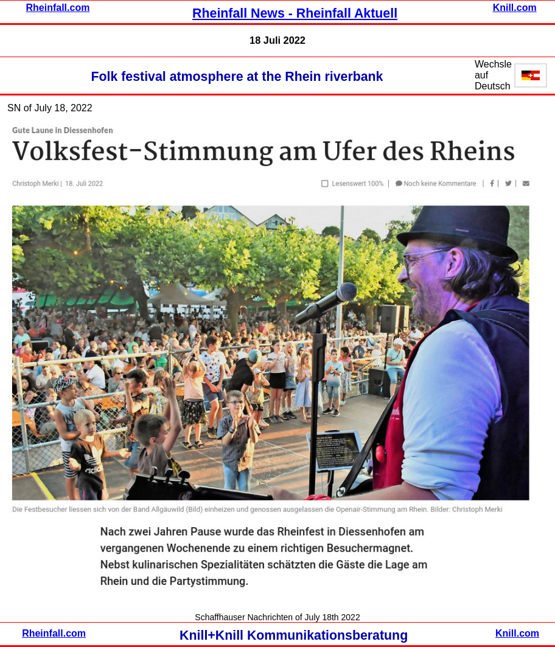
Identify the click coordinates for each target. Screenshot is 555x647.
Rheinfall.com (57, 7)
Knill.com (515, 7)
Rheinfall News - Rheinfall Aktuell (294, 13)
